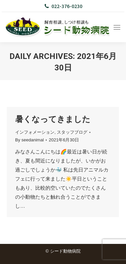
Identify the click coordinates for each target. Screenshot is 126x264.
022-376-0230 (63, 6)
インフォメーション (34, 132)
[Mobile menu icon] (117, 27)
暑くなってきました (52, 119)
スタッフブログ (72, 132)
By (29, 139)
